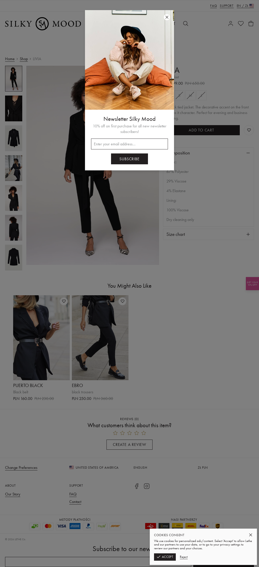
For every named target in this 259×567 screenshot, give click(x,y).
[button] (129, 283)
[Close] (251, 535)
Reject (184, 557)
